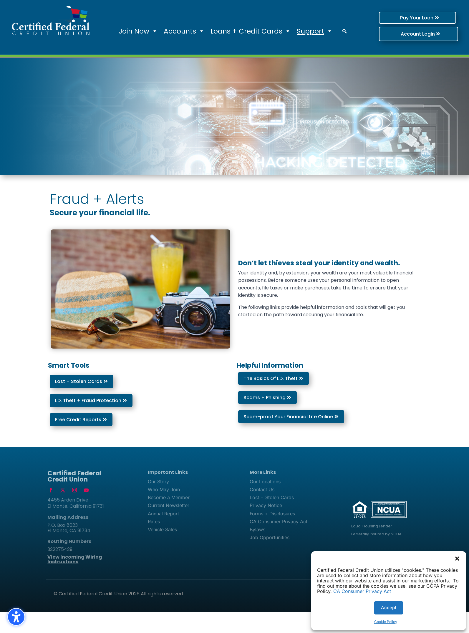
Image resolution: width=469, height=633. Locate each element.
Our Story (158, 481)
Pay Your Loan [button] (399, 17)
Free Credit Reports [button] (78, 419)
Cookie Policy (385, 621)
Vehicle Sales (162, 529)
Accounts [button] (184, 31)
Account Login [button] (402, 34)
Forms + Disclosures (272, 514)
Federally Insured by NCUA (376, 534)
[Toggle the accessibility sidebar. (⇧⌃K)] (16, 617)
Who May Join (164, 489)
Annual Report (163, 514)
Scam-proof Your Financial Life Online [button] (288, 416)
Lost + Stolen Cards (272, 497)
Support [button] (315, 31)
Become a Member (169, 497)
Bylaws (257, 529)
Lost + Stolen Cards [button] (78, 381)
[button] (457, 559)
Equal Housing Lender (371, 526)
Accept (388, 607)
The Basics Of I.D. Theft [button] (270, 378)
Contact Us (262, 489)
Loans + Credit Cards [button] (251, 31)
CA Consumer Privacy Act (362, 591)
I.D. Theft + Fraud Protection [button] (88, 400)
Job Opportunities (269, 537)
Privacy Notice (266, 505)
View (74, 559)
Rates (154, 521)
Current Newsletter (168, 505)
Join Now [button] (138, 31)
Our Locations (265, 481)
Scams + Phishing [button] (264, 397)
